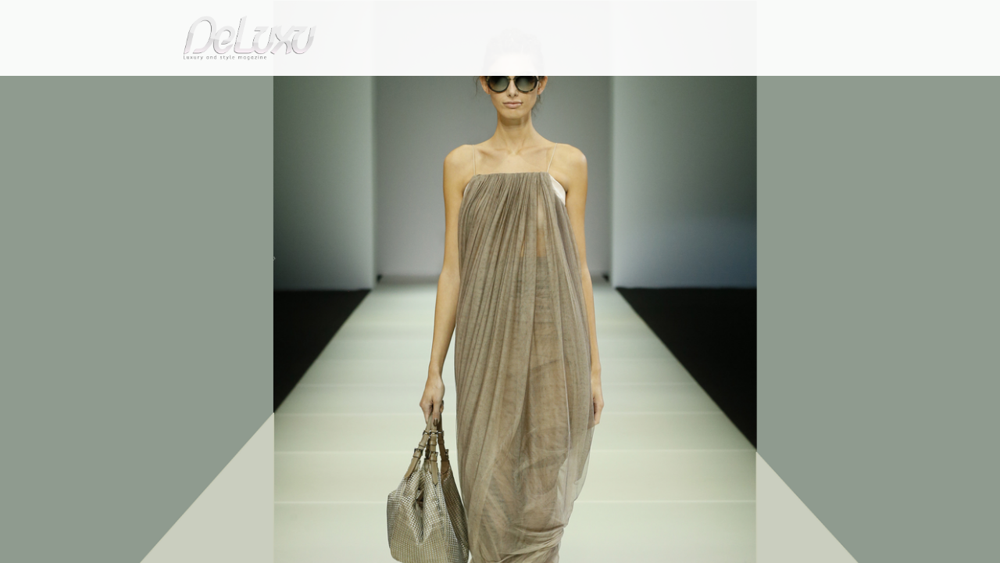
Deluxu (142, 127)
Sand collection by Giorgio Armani (308, 127)
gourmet (844, 89)
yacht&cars (628, 89)
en (851, 19)
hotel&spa (699, 89)
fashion (566, 89)
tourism (776, 89)
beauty (497, 89)
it (801, 19)
